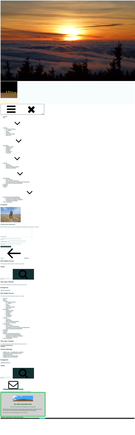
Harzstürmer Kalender (11, 129)
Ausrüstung (8, 152)
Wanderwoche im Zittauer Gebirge (10, 357)
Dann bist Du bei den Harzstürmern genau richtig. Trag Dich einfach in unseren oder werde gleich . (22, 411)
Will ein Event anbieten (11, 167)
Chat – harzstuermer (7, 201)
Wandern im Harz (10, 146)
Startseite (5, 116)
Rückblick (8, 150)
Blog (4, 117)
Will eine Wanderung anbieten (12, 166)
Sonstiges (8, 132)
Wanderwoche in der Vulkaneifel (10, 358)
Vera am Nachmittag (10, 133)
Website (2, 245)
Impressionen (9, 165)
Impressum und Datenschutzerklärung (14, 183)
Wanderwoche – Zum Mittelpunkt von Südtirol (13, 353)
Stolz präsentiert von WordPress (24, 393)
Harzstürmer (3, 100)
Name (2, 240)
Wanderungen (9, 147)
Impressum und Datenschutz (7, 346)
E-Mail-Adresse (4, 243)
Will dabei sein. (16, 178)
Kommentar (3, 238)
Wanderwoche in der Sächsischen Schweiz (12, 354)
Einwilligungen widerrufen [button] (12, 200)
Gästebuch (5, 184)
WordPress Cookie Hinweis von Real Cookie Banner (12, 418)
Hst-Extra (8, 149)
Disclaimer (3, 348)
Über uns (15, 163)
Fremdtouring (9, 151)
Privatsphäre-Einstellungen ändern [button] (13, 198)
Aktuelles (15, 127)
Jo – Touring (8, 130)
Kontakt (5, 186)
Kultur (7, 131)
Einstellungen (42, 419)
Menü (22, 109)
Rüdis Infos (8, 135)
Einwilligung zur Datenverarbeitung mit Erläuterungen (18, 181)
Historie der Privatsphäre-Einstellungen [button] (14, 199)
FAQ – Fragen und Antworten (12, 180)
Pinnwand (5, 185)
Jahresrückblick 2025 (7, 356)
